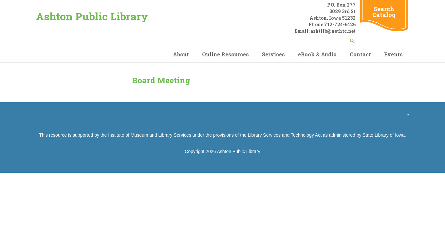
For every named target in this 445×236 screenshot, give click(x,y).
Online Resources (225, 54)
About (181, 54)
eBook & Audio (317, 54)
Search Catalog (384, 12)
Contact (360, 54)
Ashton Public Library (92, 16)
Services (273, 54)
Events (393, 54)
